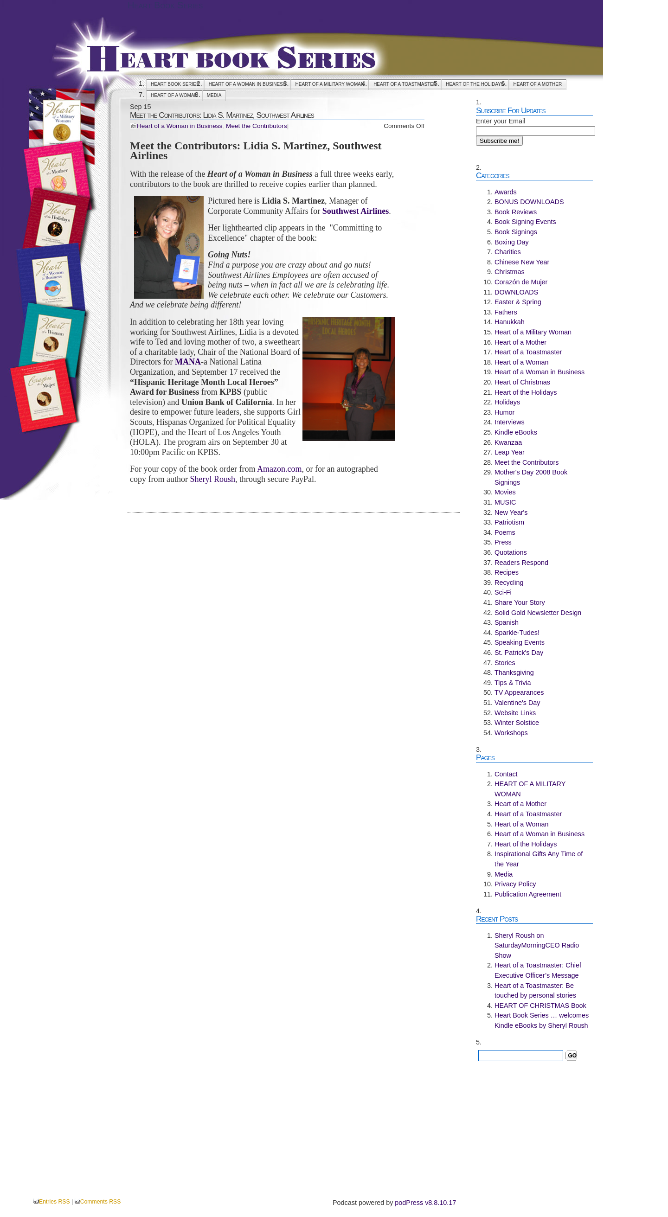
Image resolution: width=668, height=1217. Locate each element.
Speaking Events (520, 642)
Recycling (509, 582)
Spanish (507, 622)
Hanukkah (510, 322)
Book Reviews (516, 212)
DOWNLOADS (516, 292)
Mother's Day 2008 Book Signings (531, 477)
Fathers (506, 312)
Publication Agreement (528, 894)
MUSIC (505, 502)
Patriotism (509, 522)
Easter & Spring (518, 302)
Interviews (510, 422)
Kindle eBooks (516, 432)
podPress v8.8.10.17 (425, 1202)
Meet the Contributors (256, 125)
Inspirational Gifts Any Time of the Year (539, 859)
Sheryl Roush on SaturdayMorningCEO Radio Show (537, 945)
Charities (508, 252)
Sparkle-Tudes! (517, 632)
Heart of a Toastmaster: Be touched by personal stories (535, 990)
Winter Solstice (517, 722)
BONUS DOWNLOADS (529, 201)
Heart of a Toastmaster (405, 84)
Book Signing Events (525, 221)
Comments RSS (100, 1201)
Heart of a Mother (538, 84)
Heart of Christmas (522, 382)
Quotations (511, 552)
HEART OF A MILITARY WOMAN (330, 84)
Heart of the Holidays (475, 84)
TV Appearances (519, 692)
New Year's (511, 512)
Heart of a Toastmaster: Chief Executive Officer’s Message (538, 970)
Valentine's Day (517, 702)
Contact (506, 774)
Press (503, 542)
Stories (505, 662)
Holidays (507, 402)
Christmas (510, 271)
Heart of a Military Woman (533, 332)
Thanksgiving (514, 672)
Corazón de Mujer (521, 282)
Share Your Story (520, 602)
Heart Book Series (165, 5)
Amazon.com (279, 469)
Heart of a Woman (174, 95)
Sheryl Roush (212, 479)
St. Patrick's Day (519, 652)
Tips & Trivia (513, 682)
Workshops (511, 733)
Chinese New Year (522, 262)
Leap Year (510, 452)
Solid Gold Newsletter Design (538, 612)
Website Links (515, 713)
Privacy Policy (515, 884)
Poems (505, 532)
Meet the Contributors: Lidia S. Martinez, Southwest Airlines (222, 115)
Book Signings (516, 232)
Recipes (507, 572)
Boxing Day (512, 242)
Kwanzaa (508, 442)
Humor (504, 412)
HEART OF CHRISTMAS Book (540, 1005)
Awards (506, 192)
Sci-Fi (503, 592)
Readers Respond (521, 562)
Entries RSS (54, 1201)
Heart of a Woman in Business (247, 84)
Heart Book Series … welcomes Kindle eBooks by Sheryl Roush (542, 1020)
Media (214, 95)
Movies (505, 492)
